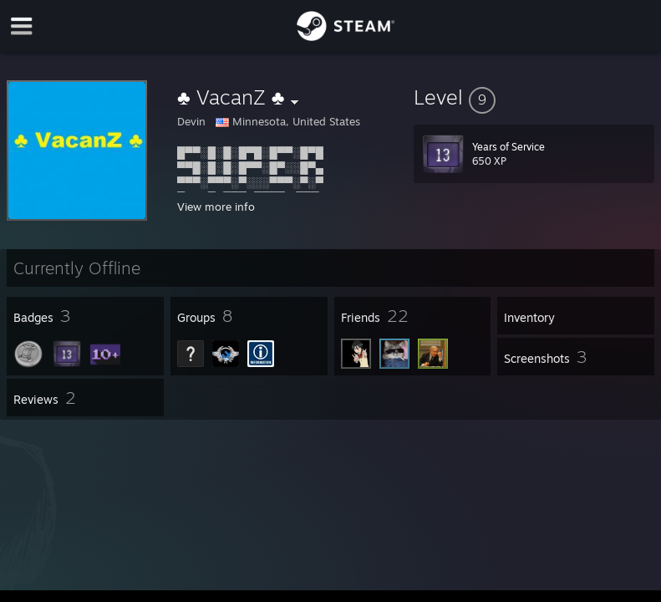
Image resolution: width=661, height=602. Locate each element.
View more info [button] (216, 206)
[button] (534, 97)
